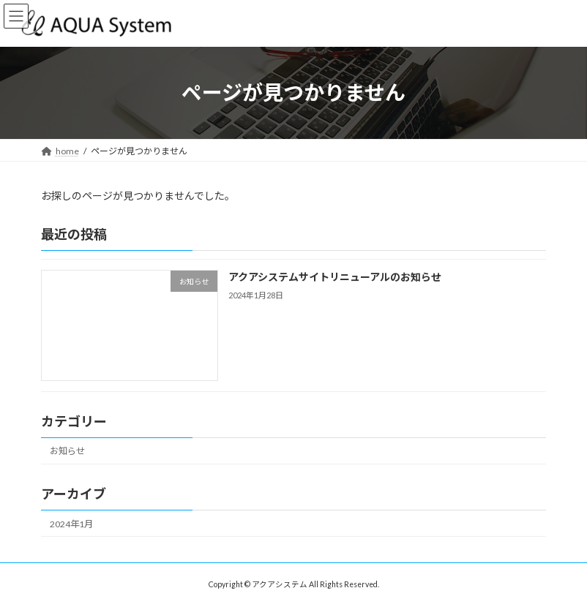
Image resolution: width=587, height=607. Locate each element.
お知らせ (67, 450)
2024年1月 (71, 523)
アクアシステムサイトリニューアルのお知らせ (334, 277)
